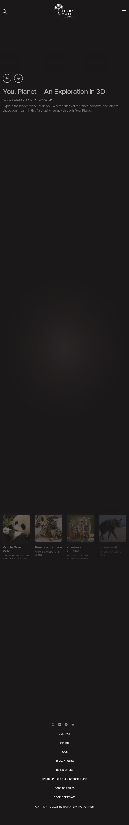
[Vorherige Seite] (7, 78)
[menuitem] (5, 11)
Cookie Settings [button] (64, 797)
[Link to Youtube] (73, 724)
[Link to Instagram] (53, 724)
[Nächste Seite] (18, 78)
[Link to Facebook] (66, 724)
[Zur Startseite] (64, 10)
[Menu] (124, 11)
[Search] (5, 11)
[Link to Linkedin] (59, 724)
